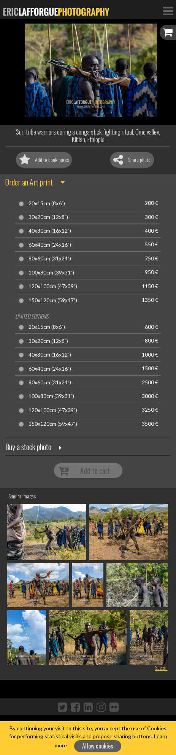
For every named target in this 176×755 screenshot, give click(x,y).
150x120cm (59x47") (53, 300)
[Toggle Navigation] (168, 11)
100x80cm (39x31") (51, 273)
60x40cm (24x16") (50, 245)
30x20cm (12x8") (48, 217)
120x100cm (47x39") (53, 286)
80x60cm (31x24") (50, 258)
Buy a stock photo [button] (28, 446)
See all (161, 667)
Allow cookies (97, 745)
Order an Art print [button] (29, 182)
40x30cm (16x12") (50, 231)
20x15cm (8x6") (47, 203)
